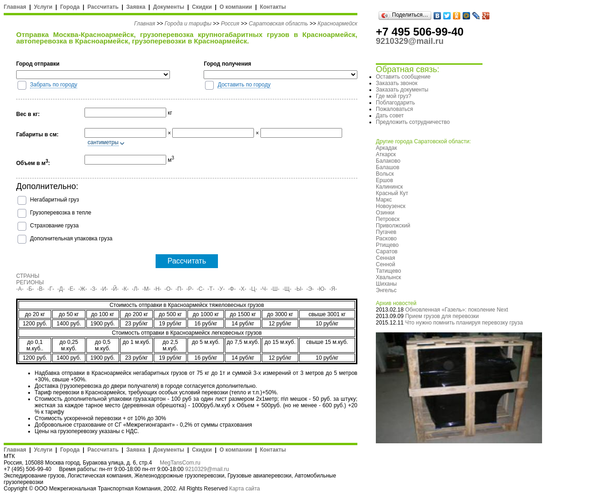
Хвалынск (388, 277)
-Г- (51, 289)
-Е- (71, 289)
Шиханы (386, 284)
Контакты (273, 7)
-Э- (310, 289)
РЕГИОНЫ (30, 282)
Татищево (388, 271)
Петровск (387, 219)
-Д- (61, 289)
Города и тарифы (188, 23)
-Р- (189, 289)
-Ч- (264, 289)
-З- (93, 289)
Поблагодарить (395, 102)
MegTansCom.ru (180, 462)
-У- (221, 289)
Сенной (385, 264)
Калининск (389, 187)
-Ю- (321, 289)
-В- (40, 289)
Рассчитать (103, 7)
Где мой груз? (393, 96)
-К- (125, 289)
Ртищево (387, 245)
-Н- (158, 289)
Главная (15, 7)
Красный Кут (392, 193)
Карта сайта (244, 488)
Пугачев (386, 232)
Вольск (385, 174)
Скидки (202, 7)
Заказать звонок (396, 83)
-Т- (210, 289)
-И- (104, 289)
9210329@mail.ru (207, 469)
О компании (235, 7)
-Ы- (299, 289)
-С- (201, 289)
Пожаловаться (394, 109)
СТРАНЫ (27, 276)
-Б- (30, 289)
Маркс (384, 199)
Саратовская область (278, 23)
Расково (386, 238)
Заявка (136, 7)
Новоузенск (390, 206)
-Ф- (232, 289)
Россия (230, 23)
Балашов (387, 167)
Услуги (43, 7)
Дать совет (390, 115)
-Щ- (287, 289)
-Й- (115, 289)
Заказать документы (402, 89)
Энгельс (386, 290)
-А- (20, 289)
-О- (168, 289)
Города (69, 7)
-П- (179, 289)
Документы (168, 7)
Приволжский (393, 225)
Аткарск (386, 154)
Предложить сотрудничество (413, 122)
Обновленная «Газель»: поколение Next (456, 309)
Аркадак (386, 148)
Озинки (385, 212)
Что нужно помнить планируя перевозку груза (464, 322)
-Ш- (275, 289)
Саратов (387, 251)
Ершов (384, 180)
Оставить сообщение (403, 76)
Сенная (385, 258)
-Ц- (253, 289)
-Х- (242, 289)
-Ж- (82, 289)
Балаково (388, 161)
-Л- (135, 289)
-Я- (333, 289)
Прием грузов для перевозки (442, 316)
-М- (146, 289)
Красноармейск (337, 23)
